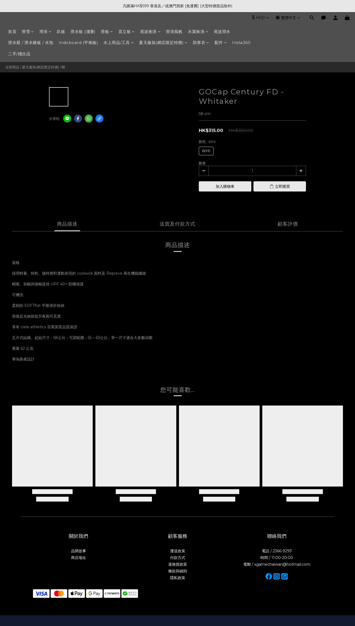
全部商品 (12, 67)
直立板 (126, 31)
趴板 (61, 31)
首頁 (12, 31)
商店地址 (78, 557)
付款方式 (177, 557)
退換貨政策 (177, 564)
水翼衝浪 (198, 31)
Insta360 (241, 42)
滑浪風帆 (174, 31)
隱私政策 (177, 577)
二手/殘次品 (19, 53)
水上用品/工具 (118, 42)
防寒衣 (201, 42)
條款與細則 (177, 571)
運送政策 (177, 550)
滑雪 (28, 31)
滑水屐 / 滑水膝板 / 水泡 (30, 42)
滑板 (107, 31)
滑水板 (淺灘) (82, 31)
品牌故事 (78, 550)
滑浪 (45, 31)
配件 (221, 42)
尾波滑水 (222, 31)
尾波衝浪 (150, 31)
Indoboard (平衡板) (78, 42)
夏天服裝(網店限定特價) (163, 42)
